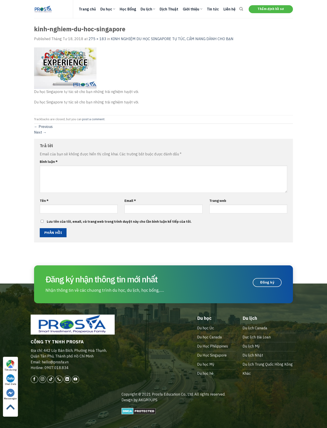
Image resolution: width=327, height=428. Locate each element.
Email (130, 200)
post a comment (93, 119)
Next (40, 132)
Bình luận (49, 161)
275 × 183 (97, 39)
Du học (107, 9)
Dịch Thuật (169, 9)
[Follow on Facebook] (34, 379)
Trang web (217, 200)
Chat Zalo (10, 380)
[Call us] (59, 379)
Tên (44, 200)
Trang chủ (87, 9)
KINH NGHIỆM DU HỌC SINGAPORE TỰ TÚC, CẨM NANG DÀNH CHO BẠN (172, 39)
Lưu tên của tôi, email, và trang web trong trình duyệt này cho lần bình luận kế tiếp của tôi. (119, 221)
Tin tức (213, 9)
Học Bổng (128, 9)
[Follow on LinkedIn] (67, 379)
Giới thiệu (192, 9)
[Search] (241, 9)
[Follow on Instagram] (42, 379)
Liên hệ (229, 9)
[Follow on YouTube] (75, 379)
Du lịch (148, 9)
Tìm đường (10, 365)
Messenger (10, 394)
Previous (43, 126)
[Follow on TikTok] (50, 379)
